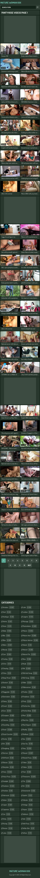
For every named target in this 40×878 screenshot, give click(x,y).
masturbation (30, 626)
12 (24, 565)
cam (7, 654)
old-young (29, 677)
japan (7, 804)
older (27, 682)
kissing (7, 823)
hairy (7, 772)
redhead (28, 734)
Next (29, 565)
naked (27, 645)
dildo (7, 687)
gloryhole (8, 767)
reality (28, 729)
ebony (7, 701)
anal (7, 612)
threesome (29, 776)
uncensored (29, 790)
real (27, 715)
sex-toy (28, 743)
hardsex (8, 790)
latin (27, 607)
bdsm (7, 645)
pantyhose (29, 696)
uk (26, 786)
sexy (27, 748)
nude (27, 663)
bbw (7, 640)
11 (19, 565)
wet (27, 819)
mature (28, 630)
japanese (9, 809)
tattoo (27, 767)
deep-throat (9, 677)
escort (7, 706)
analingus (8, 616)
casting (8, 659)
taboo (27, 762)
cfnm (7, 663)
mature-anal (29, 635)
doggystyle (9, 692)
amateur (8, 607)
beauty (7, 649)
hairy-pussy (9, 776)
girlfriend (8, 757)
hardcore (9, 786)
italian (7, 800)
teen (27, 772)
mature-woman (30, 640)
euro (7, 710)
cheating (8, 668)
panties (28, 692)
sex (27, 739)
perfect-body (29, 710)
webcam (28, 814)
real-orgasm (29, 725)
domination (9, 696)
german (8, 753)
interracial (9, 795)
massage (28, 621)
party (27, 701)
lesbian (28, 612)
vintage (28, 804)
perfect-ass (29, 706)
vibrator (28, 800)
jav (6, 814)
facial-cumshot (10, 734)
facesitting (9, 725)
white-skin (29, 828)
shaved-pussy (30, 757)
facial (7, 729)
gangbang (8, 748)
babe (7, 630)
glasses (8, 762)
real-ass (28, 720)
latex (7, 833)
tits (27, 781)
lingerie (28, 616)
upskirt (27, 795)
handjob (8, 781)
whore (27, 833)
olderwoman (29, 687)
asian (7, 626)
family (7, 739)
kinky (7, 819)
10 (15, 565)
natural (28, 649)
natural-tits (29, 654)
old (27, 668)
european (8, 715)
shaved (28, 753)
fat (6, 743)
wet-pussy (28, 823)
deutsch (8, 682)
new (27, 659)
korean (8, 828)
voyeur (27, 809)
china (7, 673)
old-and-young (30, 673)
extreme (8, 720)
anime (7, 621)
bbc (6, 635)
